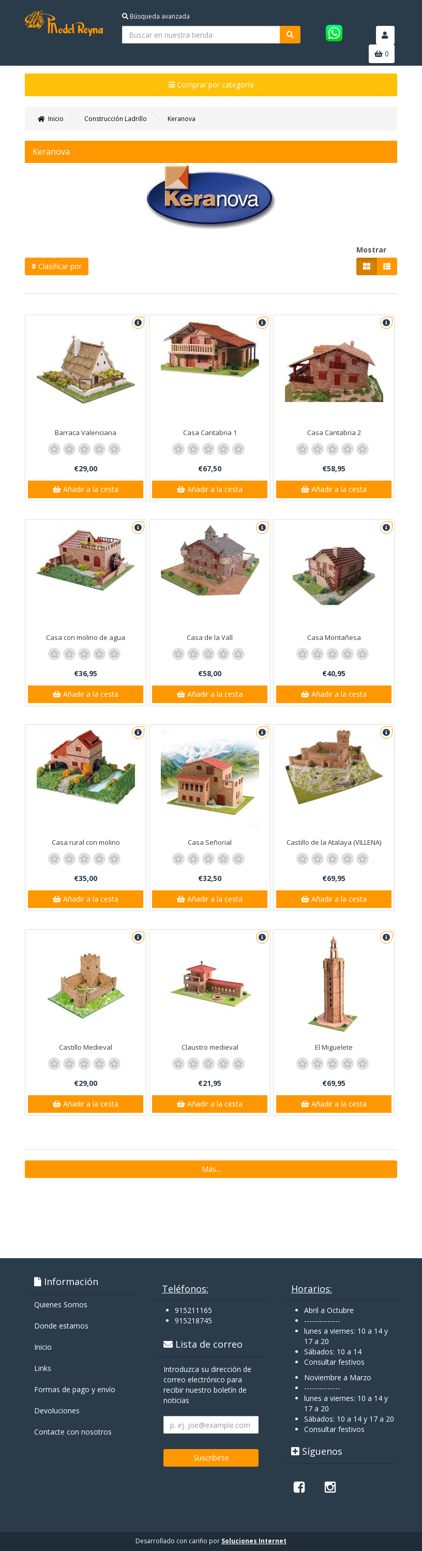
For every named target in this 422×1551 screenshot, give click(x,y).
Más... (211, 1169)
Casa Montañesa (334, 637)
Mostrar (371, 250)
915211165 (193, 1310)
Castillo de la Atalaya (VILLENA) (334, 842)
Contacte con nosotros (73, 1432)
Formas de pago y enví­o (74, 1389)
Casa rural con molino (86, 842)
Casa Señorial (210, 842)
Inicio (43, 1347)
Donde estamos (61, 1326)
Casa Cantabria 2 (334, 432)
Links (42, 1368)
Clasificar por (57, 266)
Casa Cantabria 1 (210, 432)
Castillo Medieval (85, 1047)
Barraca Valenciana (85, 432)
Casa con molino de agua (85, 637)
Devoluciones (57, 1410)
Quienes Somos (60, 1304)
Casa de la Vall (210, 637)
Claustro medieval (210, 1047)
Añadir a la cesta (85, 489)
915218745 (193, 1320)
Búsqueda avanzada (156, 16)
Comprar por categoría (211, 85)
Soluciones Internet (254, 1541)
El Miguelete (334, 1047)
